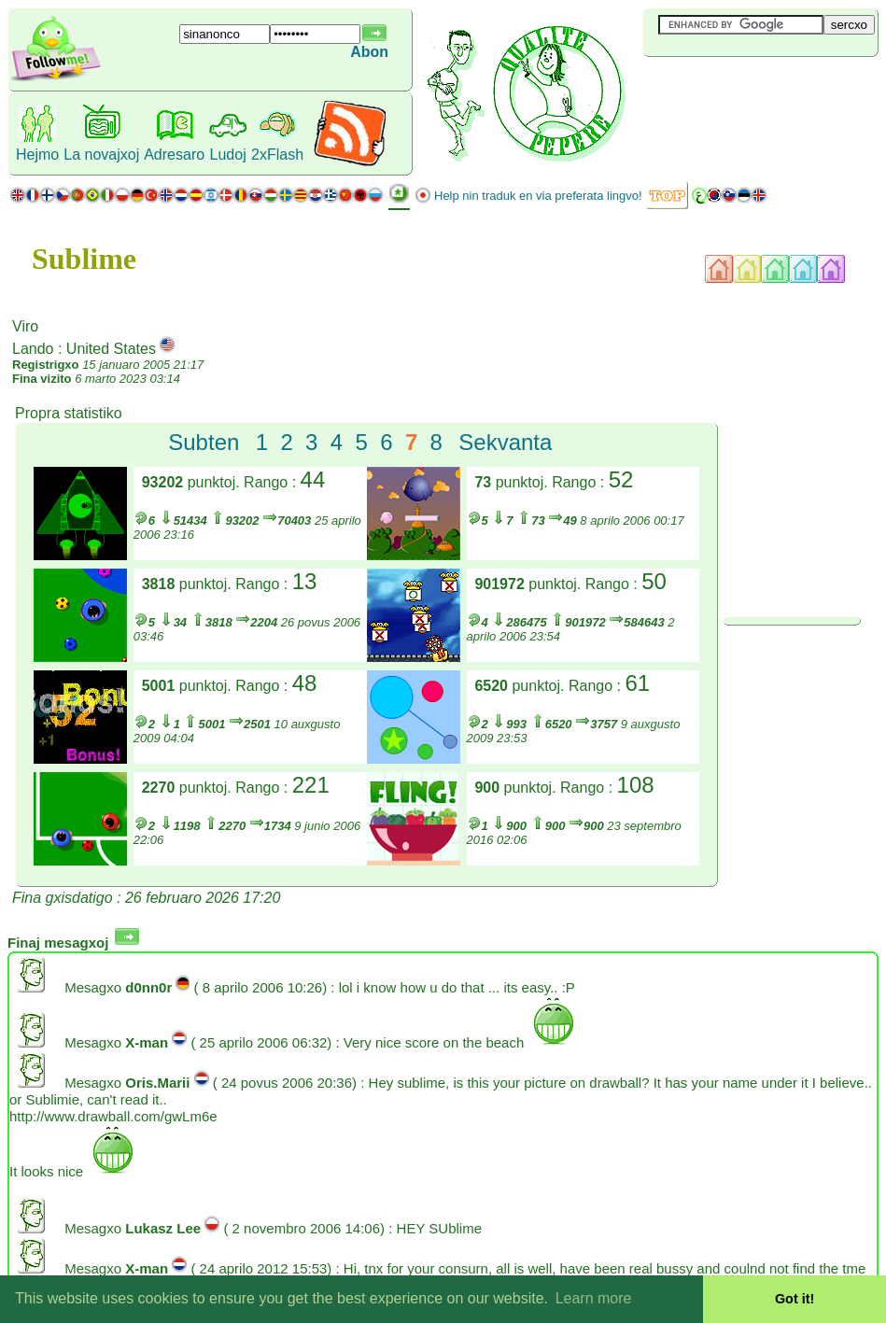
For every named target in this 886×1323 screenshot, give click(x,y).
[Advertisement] (754, 88)
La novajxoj (101, 154)
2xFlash (277, 154)
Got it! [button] (794, 1298)
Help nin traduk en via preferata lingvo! (538, 196)
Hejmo (37, 154)
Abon (369, 52)
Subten (203, 442)
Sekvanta (505, 442)
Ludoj (228, 154)
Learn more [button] (594, 1298)
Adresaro (174, 154)
